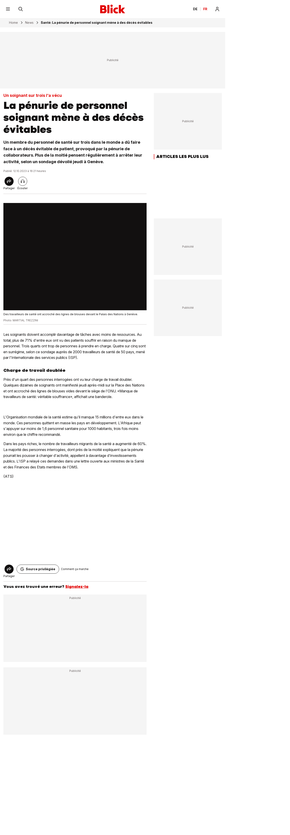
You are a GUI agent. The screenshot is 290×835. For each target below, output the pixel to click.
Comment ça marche (75, 569)
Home (13, 22)
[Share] (9, 181)
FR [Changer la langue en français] (205, 9)
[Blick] (112, 9)
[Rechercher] (20, 9)
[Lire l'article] (22, 181)
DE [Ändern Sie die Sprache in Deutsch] (195, 9)
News (29, 22)
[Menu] (7, 9)
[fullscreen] (75, 256)
